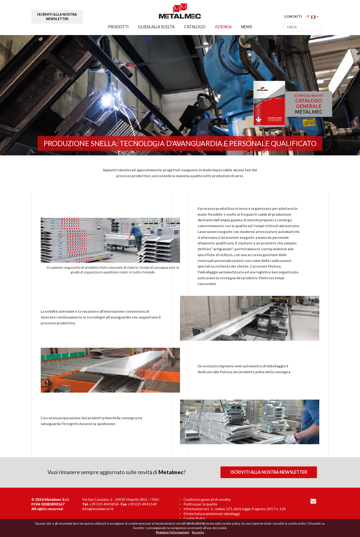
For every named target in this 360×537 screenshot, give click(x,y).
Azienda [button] (223, 26)
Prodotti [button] (118, 26)
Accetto (198, 532)
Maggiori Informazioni (172, 532)
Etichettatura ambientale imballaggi (212, 514)
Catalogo (195, 26)
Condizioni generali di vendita (207, 499)
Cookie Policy (194, 518)
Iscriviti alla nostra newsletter (57, 16)
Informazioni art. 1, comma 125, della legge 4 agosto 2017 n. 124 (235, 509)
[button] (312, 16)
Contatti (293, 16)
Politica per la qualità (200, 504)
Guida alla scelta (156, 26)
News (246, 26)
